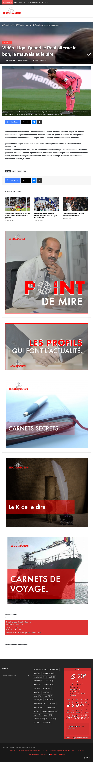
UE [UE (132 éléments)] (53, 719)
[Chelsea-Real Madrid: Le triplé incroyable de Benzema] (75, 204)
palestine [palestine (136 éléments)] (38, 707)
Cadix (13, 171)
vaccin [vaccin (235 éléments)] (46, 722)
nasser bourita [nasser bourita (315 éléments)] (40, 703)
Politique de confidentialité (38, 754)
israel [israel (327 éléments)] (37, 696)
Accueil (5, 25)
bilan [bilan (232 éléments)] (37, 673)
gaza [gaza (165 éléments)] (37, 692)
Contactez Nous (69, 751)
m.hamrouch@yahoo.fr (14, 624)
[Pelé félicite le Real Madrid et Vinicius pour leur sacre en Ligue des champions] (46, 204)
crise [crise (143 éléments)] (49, 681)
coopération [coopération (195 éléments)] (39, 677)
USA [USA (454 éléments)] (37, 722)
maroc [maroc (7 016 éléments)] (48, 696)
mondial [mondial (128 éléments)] (38, 700)
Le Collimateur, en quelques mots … (29, 751)
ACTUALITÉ (15, 25)
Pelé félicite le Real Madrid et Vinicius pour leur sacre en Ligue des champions (45, 216)
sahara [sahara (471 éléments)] (48, 715)
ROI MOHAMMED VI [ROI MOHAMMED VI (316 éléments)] (50, 711)
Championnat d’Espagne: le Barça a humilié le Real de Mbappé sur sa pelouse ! (17, 216)
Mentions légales (56, 751)
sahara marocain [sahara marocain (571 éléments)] (40, 719)
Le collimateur (10, 60)
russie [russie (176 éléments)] (37, 715)
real (25, 171)
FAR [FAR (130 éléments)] (37, 688)
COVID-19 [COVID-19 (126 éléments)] (38, 681)
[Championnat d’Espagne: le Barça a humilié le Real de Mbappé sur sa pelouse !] (17, 204)
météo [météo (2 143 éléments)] (49, 700)
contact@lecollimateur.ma (21, 622)
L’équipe (45, 751)
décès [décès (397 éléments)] (37, 684)
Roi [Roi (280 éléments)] (36, 711)
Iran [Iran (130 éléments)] (46, 692)
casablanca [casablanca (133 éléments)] (48, 673)
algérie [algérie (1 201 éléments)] (54, 669)
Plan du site (80, 751)
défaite (19, 171)
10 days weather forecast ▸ (77, 738)
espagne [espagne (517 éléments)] (48, 684)
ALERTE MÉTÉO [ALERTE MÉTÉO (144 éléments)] (40, 669)
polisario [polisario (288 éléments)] (50, 707)
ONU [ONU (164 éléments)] (52, 703)
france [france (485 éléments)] (46, 688)
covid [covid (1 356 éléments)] (51, 677)
